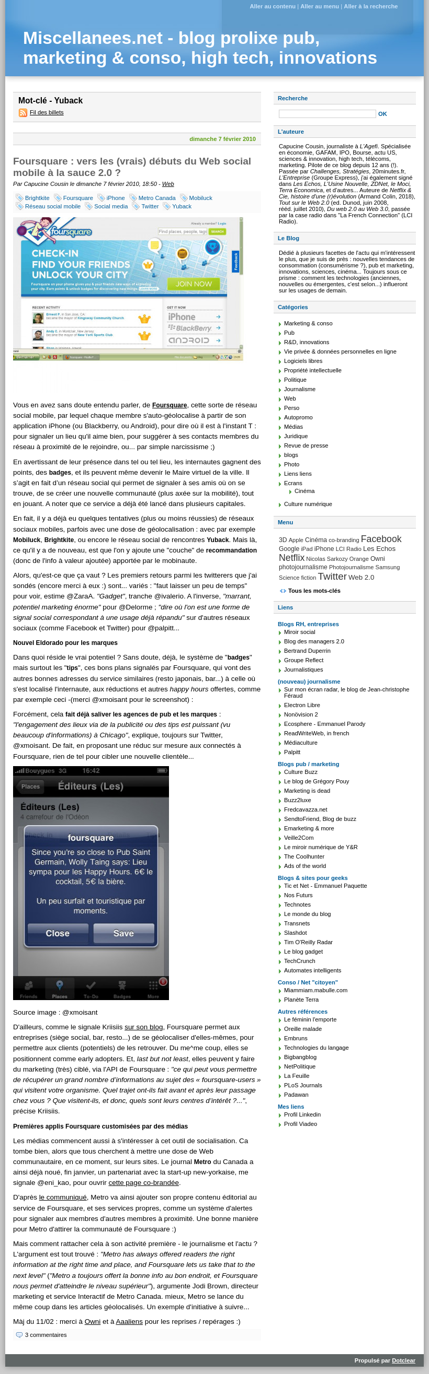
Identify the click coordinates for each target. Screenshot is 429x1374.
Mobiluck (200, 198)
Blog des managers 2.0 (314, 641)
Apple (296, 540)
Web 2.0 (361, 577)
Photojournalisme (351, 567)
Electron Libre (302, 705)
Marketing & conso (308, 323)
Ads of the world (305, 866)
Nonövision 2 (301, 714)
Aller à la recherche (371, 6)
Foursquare (78, 198)
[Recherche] (327, 114)
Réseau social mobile (53, 206)
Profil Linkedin (302, 1114)
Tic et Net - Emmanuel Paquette (325, 886)
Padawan (296, 1094)
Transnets (297, 923)
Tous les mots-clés (314, 591)
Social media (111, 206)
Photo (291, 464)
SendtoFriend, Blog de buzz (320, 819)
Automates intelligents (312, 970)
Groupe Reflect (303, 660)
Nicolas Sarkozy (326, 559)
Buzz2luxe (297, 800)
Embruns (296, 1038)
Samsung (388, 567)
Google (289, 549)
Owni (93, 1321)
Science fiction (297, 577)
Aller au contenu (273, 6)
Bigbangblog (300, 1057)
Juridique (296, 436)
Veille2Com (299, 838)
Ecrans (293, 483)
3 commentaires (46, 1335)
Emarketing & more (309, 828)
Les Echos (379, 549)
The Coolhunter (304, 856)
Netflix (291, 558)
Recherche (293, 98)
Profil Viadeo (300, 1124)
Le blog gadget (303, 951)
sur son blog (144, 1027)
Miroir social (299, 632)
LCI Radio (349, 549)
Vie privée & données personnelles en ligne (340, 351)
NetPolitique (299, 1066)
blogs (291, 455)
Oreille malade (303, 1029)
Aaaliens (129, 1321)
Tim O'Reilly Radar (308, 942)
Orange (359, 559)
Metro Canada (157, 198)
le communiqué (63, 1197)
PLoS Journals (303, 1085)
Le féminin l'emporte (310, 1019)
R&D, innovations (306, 342)
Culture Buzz (301, 772)
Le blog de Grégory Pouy (316, 781)
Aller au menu (319, 6)
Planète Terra (301, 999)
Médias (293, 427)
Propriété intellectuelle (313, 370)
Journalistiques (303, 669)
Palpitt (292, 752)
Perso (291, 408)
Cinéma (305, 491)
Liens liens (298, 474)
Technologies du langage (316, 1047)
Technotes (297, 904)
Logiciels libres (303, 361)
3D (283, 540)
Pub (289, 333)
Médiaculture (301, 742)
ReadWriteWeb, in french (316, 733)
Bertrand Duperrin (307, 651)
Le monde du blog (307, 914)
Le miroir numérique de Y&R (321, 847)
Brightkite (37, 198)
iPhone (116, 198)
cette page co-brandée (143, 1183)
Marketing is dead (307, 791)
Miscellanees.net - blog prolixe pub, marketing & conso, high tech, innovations (200, 47)
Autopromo (298, 417)
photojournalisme (303, 567)
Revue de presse (306, 445)
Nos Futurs (298, 895)
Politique (295, 380)
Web (168, 184)
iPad (306, 549)
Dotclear (403, 1360)
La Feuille (297, 1076)
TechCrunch (299, 961)
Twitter (150, 206)
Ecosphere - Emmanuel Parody (324, 724)
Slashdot (295, 933)
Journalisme (299, 389)
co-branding (344, 540)
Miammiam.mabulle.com (315, 990)
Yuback (181, 206)
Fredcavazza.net (306, 809)
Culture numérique (308, 504)
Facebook (381, 539)
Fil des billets (47, 112)
